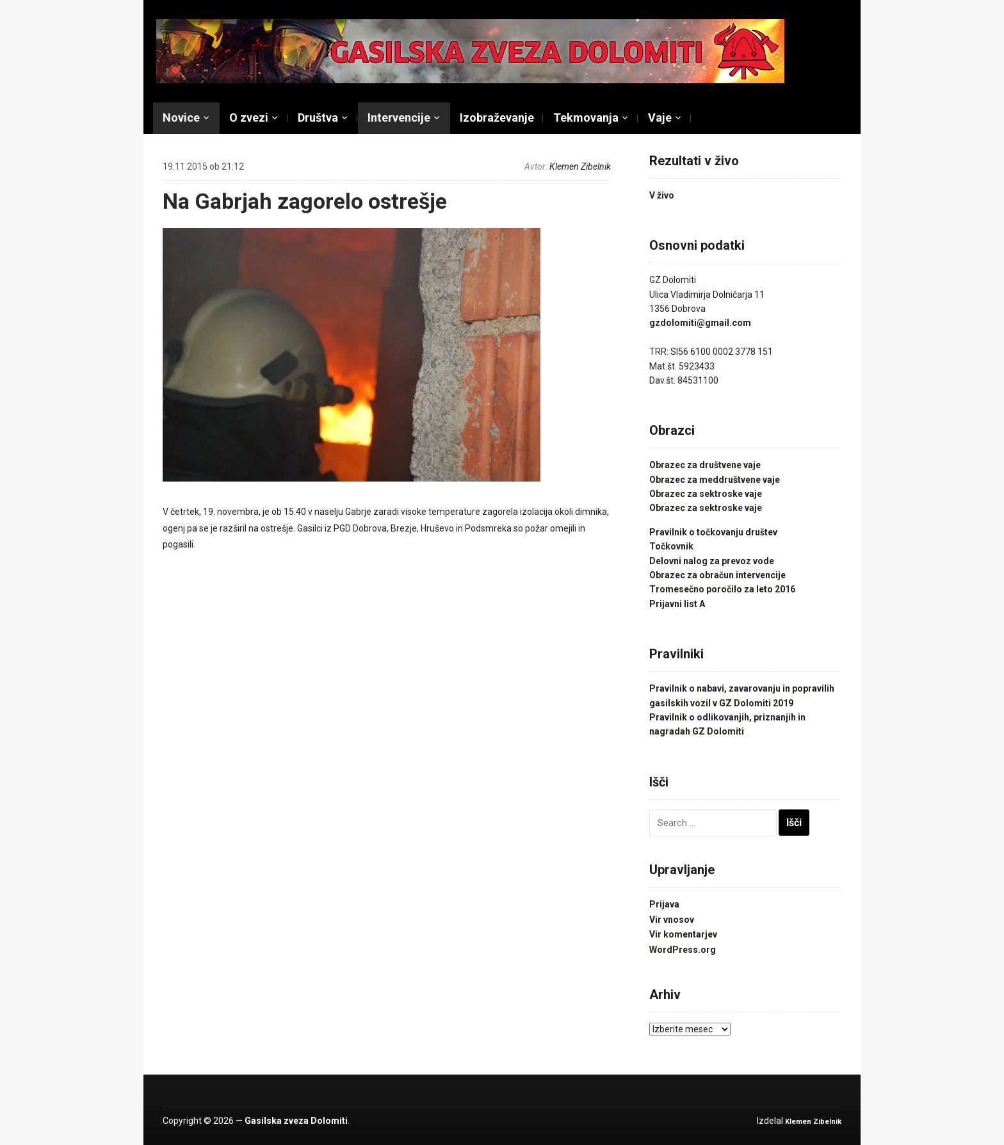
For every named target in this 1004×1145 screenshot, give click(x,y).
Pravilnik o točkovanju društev (713, 532)
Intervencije (399, 117)
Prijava (664, 904)
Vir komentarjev (683, 934)
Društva (318, 117)
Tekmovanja (586, 117)
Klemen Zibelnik (580, 166)
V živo (661, 195)
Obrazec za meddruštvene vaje (714, 480)
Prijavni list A (677, 604)
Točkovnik (671, 546)
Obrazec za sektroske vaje (705, 494)
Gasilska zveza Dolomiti (296, 1121)
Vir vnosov (671, 919)
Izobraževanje (497, 117)
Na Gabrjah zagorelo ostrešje (305, 201)
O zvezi (248, 117)
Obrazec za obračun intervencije (717, 575)
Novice (181, 117)
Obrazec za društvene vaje (705, 465)
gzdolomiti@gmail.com (700, 323)
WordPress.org (682, 950)
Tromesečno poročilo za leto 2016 (722, 589)
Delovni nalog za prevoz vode (711, 561)
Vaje (660, 117)
